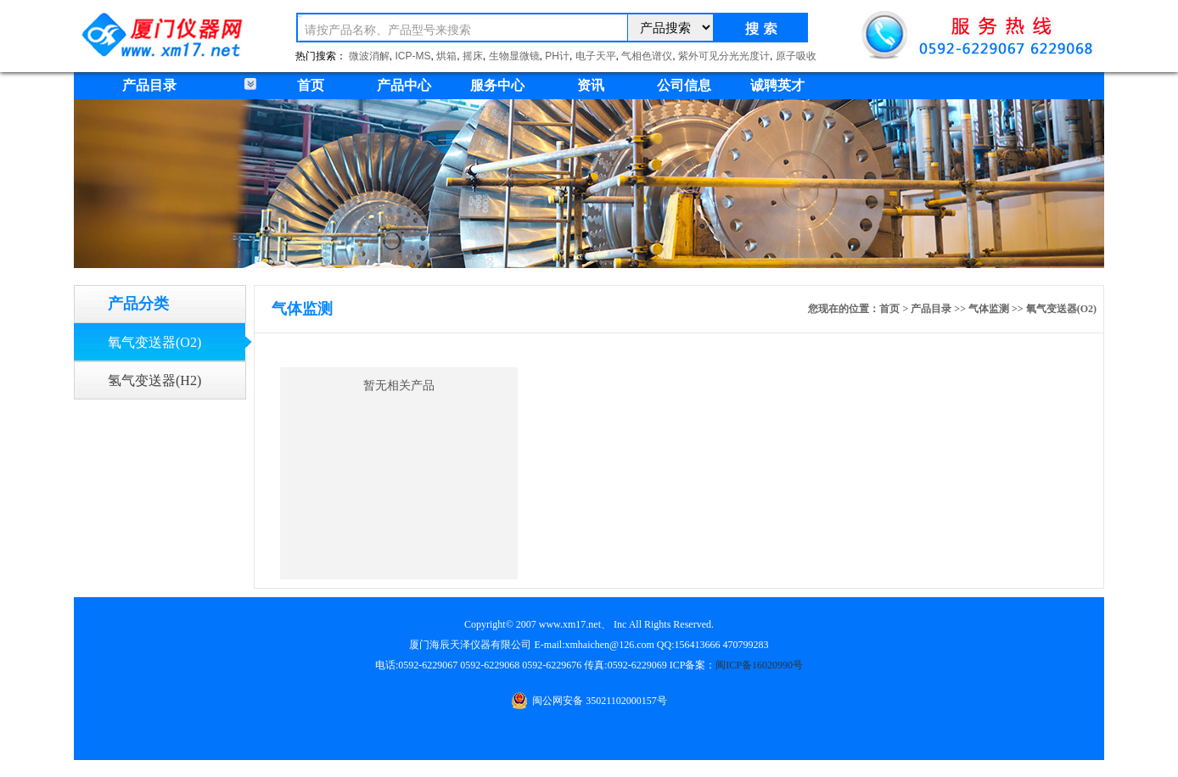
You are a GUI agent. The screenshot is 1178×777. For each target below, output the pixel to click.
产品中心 (404, 85)
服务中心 (497, 85)
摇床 (473, 56)
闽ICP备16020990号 (759, 665)
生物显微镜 (514, 56)
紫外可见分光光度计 (724, 56)
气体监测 (988, 309)
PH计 (557, 56)
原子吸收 (796, 56)
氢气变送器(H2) (154, 380)
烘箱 (446, 56)
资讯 (590, 85)
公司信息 (684, 85)
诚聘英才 (777, 85)
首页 (310, 85)
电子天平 (595, 56)
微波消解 (369, 56)
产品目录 (931, 309)
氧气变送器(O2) (154, 342)
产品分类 (138, 303)
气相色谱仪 (646, 56)
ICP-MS (413, 56)
